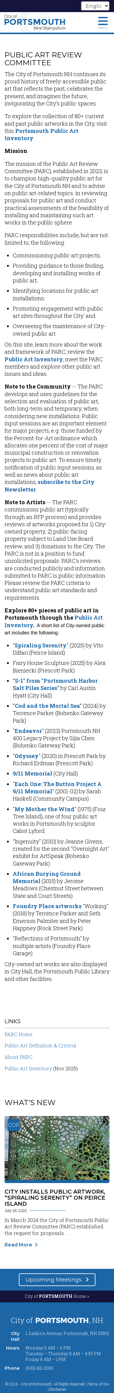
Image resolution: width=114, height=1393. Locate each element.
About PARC (19, 1057)
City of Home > (57, 1296)
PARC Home (19, 1034)
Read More (18, 1245)
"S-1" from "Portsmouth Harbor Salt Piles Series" (55, 684)
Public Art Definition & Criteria (40, 1045)
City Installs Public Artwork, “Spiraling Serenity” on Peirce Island (55, 1197)
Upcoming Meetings (54, 1279)
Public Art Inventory (34, 359)
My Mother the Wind (44, 809)
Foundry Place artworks (47, 906)
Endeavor (28, 730)
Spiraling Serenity (41, 645)
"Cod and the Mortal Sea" (47, 705)
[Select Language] (95, 6)
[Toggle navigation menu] (103, 22)
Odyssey (27, 755)
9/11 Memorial (32, 773)
